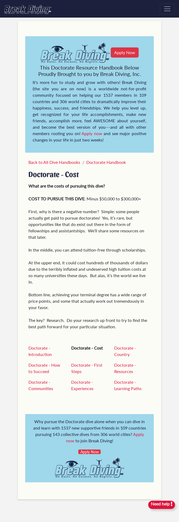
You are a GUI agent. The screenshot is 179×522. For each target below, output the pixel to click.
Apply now (92, 133)
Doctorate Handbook (106, 162)
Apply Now (124, 52)
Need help (161, 503)
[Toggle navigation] (167, 8)
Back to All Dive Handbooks (54, 162)
